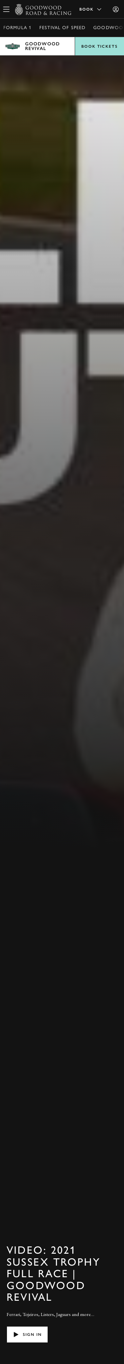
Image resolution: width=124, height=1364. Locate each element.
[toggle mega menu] (6, 9)
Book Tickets (99, 46)
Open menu (62, 46)
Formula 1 (17, 27)
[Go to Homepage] (43, 9)
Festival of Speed (62, 27)
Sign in (27, 1334)
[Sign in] (115, 9)
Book (91, 9)
